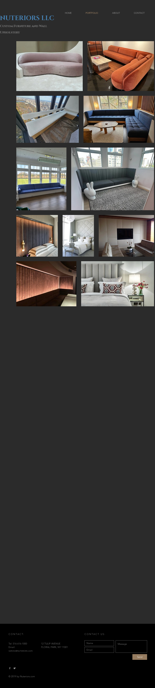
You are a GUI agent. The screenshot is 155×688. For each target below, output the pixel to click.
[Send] (139, 657)
